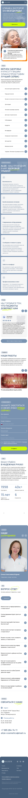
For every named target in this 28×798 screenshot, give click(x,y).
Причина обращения (6, 428)
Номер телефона (6, 421)
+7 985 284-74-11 (9, 730)
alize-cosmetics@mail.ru (13, 733)
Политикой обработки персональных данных (15, 442)
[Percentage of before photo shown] (14, 381)
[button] (14, 24)
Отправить (14, 448)
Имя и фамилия (5, 414)
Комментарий (4, 435)
